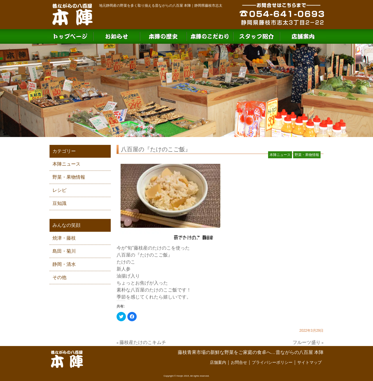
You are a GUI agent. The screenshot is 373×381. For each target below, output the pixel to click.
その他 (59, 277)
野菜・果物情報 (68, 177)
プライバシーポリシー (272, 362)
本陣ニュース (66, 163)
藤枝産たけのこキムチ (142, 342)
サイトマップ (309, 362)
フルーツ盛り (307, 342)
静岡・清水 (64, 264)
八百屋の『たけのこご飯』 (156, 149)
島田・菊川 (64, 251)
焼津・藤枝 (64, 238)
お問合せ (239, 362)
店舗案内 (218, 362)
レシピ (59, 190)
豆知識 (59, 203)
